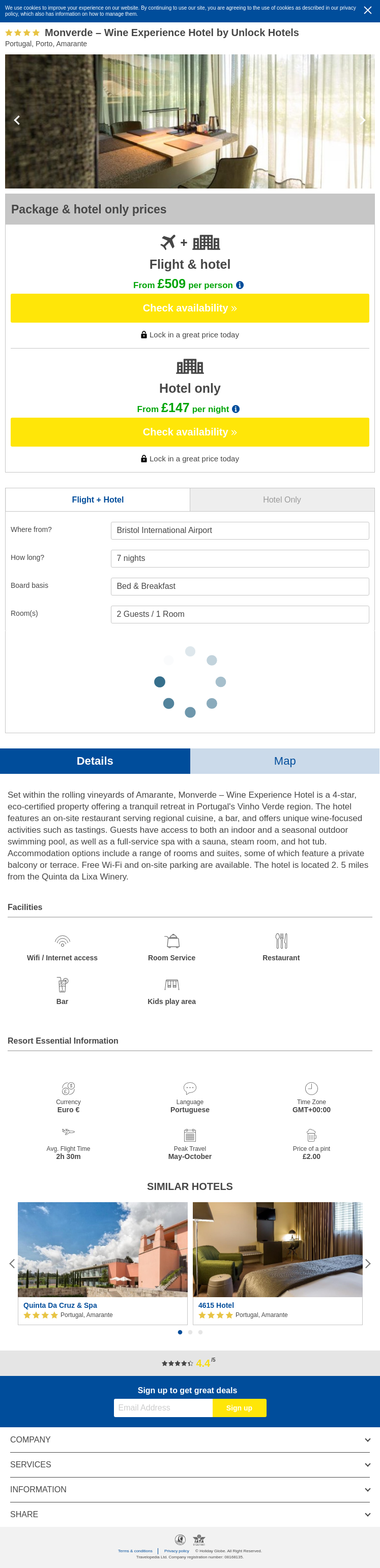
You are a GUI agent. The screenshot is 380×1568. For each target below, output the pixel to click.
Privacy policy (176, 1551)
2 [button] (190, 1333)
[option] (102, 1264)
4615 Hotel (216, 1305)
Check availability (190, 307)
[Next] (367, 1264)
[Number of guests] (240, 614)
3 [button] (200, 1333)
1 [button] (180, 1333)
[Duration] (240, 559)
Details (95, 761)
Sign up (239, 1408)
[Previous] (12, 1264)
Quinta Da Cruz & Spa (60, 1305)
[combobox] (240, 531)
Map (285, 761)
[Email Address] (163, 1408)
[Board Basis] (240, 586)
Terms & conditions (135, 1551)
